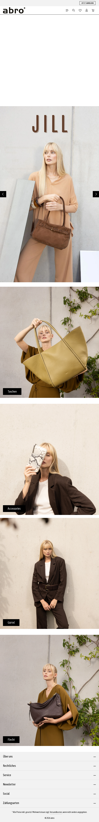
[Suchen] (74, 10)
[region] (49, 194)
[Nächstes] (96, 194)
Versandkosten (56, 812)
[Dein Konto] (87, 10)
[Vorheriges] (3, 194)
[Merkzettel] (80, 10)
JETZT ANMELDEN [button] (87, 3)
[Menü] (67, 10)
